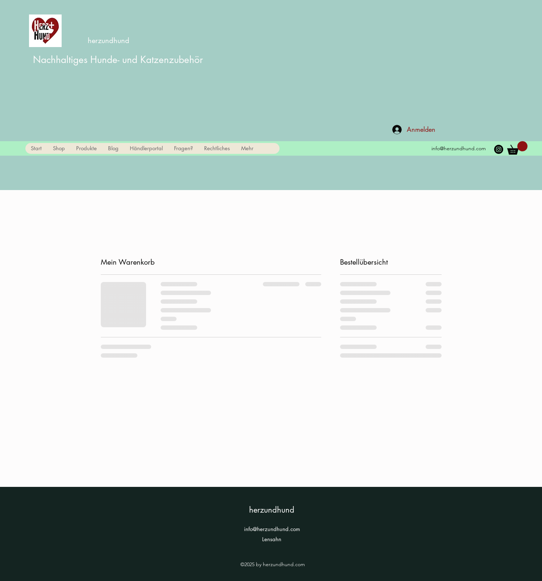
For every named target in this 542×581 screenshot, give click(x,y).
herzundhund (108, 40)
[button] (86, 148)
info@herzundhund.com (458, 148)
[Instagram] (498, 149)
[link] (517, 148)
